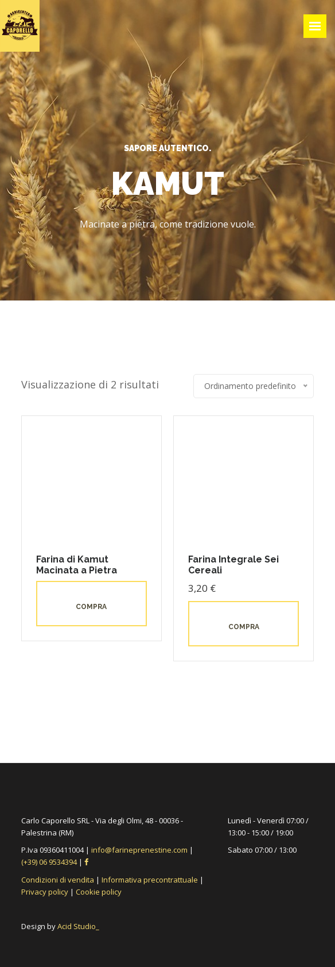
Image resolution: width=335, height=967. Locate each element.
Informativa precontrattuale (150, 879)
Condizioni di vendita (57, 879)
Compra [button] (243, 627)
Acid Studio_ (78, 926)
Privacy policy (44, 892)
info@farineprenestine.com (139, 850)
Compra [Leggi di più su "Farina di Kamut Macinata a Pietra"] (91, 607)
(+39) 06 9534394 (50, 862)
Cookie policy (99, 892)
